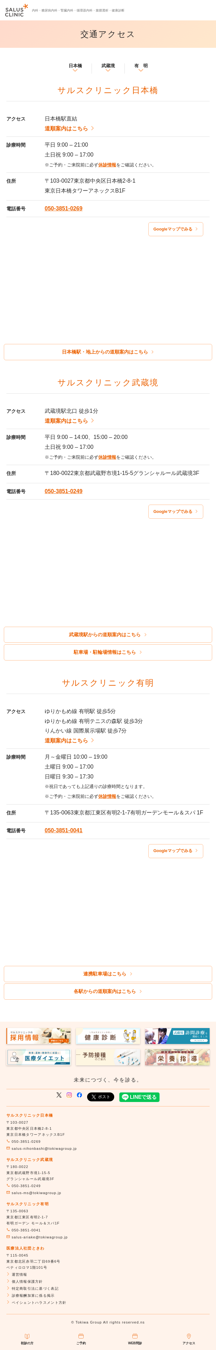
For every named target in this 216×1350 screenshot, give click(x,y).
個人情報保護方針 (24, 1281)
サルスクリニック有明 (27, 1204)
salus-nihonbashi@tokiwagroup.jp (41, 1148)
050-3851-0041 (64, 830)
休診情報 (107, 164)
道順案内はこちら (70, 128)
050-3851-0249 (64, 491)
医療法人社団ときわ (25, 1248)
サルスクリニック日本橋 (29, 1115)
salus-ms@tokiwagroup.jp (33, 1193)
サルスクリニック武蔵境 (29, 1159)
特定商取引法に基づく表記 (32, 1288)
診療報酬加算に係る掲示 (30, 1295)
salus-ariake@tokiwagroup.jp (37, 1237)
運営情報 (16, 1274)
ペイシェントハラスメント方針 (36, 1302)
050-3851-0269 (64, 208)
